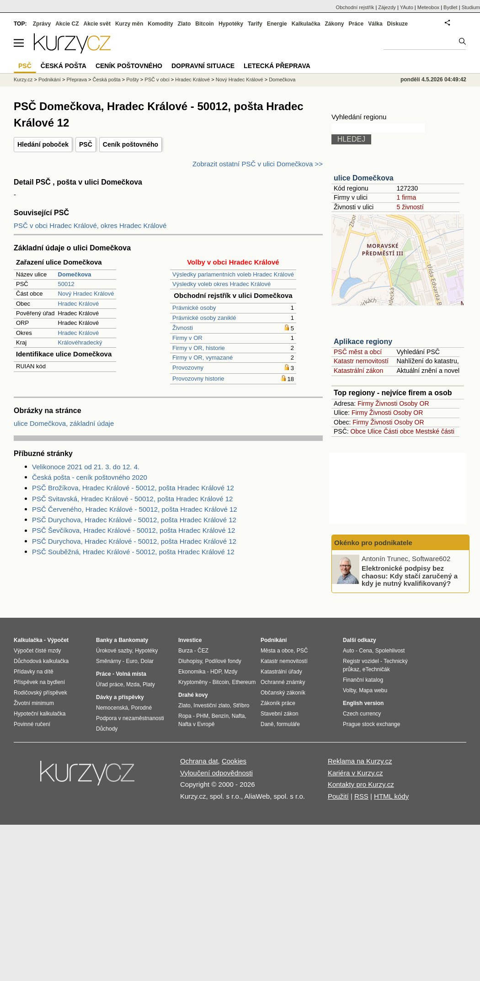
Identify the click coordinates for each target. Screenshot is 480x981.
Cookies (234, 761)
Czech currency (362, 714)
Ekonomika (191, 671)
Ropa (185, 716)
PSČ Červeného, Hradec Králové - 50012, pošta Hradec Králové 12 (134, 509)
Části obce (399, 431)
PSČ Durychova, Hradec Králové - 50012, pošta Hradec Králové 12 (134, 520)
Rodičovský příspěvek (40, 692)
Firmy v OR (187, 337)
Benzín (220, 716)
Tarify (255, 24)
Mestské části (435, 431)
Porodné (141, 708)
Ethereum (244, 682)
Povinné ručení (32, 724)
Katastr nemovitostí (361, 361)
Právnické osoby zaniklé (204, 317)
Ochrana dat (199, 761)
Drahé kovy (193, 695)
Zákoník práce (278, 703)
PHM (202, 716)
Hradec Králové (78, 303)
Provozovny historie (198, 378)
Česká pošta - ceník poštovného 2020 (89, 477)
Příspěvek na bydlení (39, 682)
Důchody (106, 729)
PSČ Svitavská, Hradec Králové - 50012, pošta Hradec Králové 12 (132, 499)
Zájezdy (387, 7)
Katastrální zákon (358, 370)
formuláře (288, 724)
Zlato (184, 24)
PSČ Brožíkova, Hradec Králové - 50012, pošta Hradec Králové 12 (133, 488)
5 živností (409, 207)
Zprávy (42, 24)
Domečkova (282, 79)
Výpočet (58, 640)
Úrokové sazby (114, 650)
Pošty (132, 79)
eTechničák (376, 669)
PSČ (85, 144)
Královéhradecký (80, 342)
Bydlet (450, 7)
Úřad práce (109, 684)
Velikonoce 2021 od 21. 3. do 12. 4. (85, 467)
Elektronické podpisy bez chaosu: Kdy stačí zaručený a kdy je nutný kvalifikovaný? (410, 575)
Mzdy (231, 671)
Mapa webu (373, 690)
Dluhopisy (190, 661)
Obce (358, 431)
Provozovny (187, 367)
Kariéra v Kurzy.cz (355, 773)
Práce (356, 24)
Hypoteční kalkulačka (39, 714)
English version (363, 703)
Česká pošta (107, 79)
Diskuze (397, 24)
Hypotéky (231, 24)
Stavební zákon (280, 714)
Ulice (375, 431)
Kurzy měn (129, 24)
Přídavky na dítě (33, 671)
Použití (338, 796)
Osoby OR (414, 403)
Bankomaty (133, 640)
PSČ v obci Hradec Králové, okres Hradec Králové (90, 225)
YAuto (406, 7)
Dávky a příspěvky (120, 697)
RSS (361, 796)
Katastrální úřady (281, 671)
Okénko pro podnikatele (373, 542)
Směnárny (108, 661)
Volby (349, 690)
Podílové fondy (223, 661)
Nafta (238, 716)
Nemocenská (112, 708)
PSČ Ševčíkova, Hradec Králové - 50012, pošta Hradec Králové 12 (133, 530)
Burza (185, 650)
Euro (131, 661)
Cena (365, 650)
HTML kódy (391, 796)
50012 (66, 284)
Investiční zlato (211, 705)
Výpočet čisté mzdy (37, 650)
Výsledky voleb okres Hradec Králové (221, 284)
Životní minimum (34, 703)
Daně (267, 724)
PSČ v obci (156, 79)
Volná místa (131, 674)
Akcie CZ (67, 24)
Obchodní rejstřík (355, 7)
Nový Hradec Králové (86, 293)
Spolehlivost (390, 650)
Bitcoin (204, 24)
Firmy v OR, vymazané (202, 357)
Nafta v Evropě (196, 724)
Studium (471, 7)
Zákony (334, 24)
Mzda (132, 684)
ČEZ (202, 650)
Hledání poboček (43, 144)
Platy (149, 684)
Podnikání (49, 79)
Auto (348, 650)
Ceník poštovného (130, 144)
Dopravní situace (203, 65)
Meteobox (428, 7)
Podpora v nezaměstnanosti (130, 718)
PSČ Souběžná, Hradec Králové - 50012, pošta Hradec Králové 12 (133, 552)
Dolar (147, 661)
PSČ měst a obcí (358, 351)
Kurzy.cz (23, 79)
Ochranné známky (283, 682)
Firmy (365, 403)
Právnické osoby (194, 307)
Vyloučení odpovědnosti (216, 773)
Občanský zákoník (283, 692)
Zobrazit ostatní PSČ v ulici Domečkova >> (257, 164)
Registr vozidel (361, 661)
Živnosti (182, 327)
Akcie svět (97, 24)
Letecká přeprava (277, 65)
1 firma (406, 197)
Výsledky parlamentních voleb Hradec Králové (233, 274)
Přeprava (76, 79)
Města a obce (277, 650)
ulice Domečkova (364, 178)
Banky (104, 640)
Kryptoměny (193, 682)
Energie (277, 24)
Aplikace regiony (363, 341)
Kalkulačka (306, 24)
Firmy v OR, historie (198, 348)
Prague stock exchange (371, 724)
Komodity (160, 24)
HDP (215, 671)
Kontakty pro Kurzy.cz (361, 784)
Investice (190, 640)
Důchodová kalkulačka (41, 661)
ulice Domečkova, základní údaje (64, 423)
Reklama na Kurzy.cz (360, 761)
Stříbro (241, 705)
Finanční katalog (363, 680)
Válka (375, 24)
